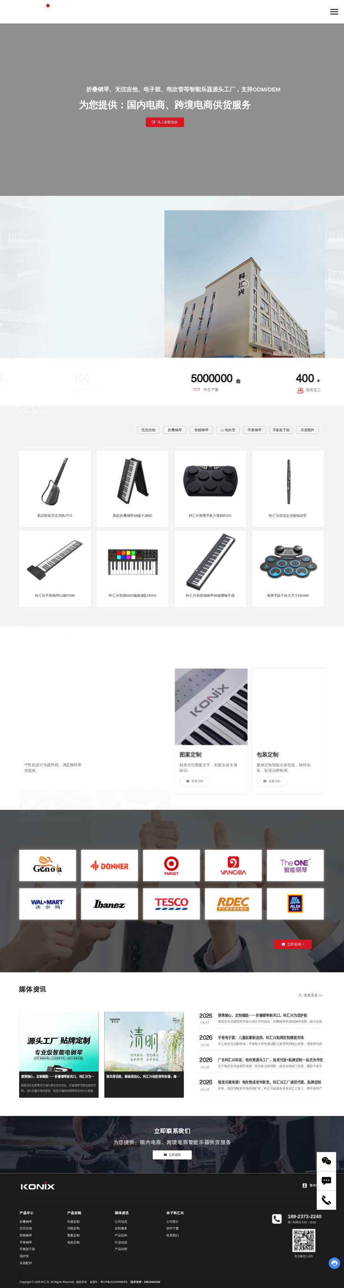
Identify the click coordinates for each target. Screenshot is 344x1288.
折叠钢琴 (175, 430)
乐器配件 (307, 430)
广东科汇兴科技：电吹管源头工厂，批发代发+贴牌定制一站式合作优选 (270, 1062)
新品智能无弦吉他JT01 (54, 516)
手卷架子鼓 (281, 430)
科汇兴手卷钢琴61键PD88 (55, 596)
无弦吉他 (148, 430)
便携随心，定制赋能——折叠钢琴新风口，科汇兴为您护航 (262, 1015)
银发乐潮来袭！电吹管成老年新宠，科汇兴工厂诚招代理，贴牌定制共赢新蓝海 (269, 1084)
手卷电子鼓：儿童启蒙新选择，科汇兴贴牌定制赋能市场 (261, 1037)
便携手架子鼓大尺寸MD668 (288, 596)
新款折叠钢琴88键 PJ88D (132, 516)
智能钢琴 (201, 430)
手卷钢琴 (254, 430)
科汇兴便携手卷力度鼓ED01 (210, 516)
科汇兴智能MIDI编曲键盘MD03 (132, 596)
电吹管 (228, 430)
